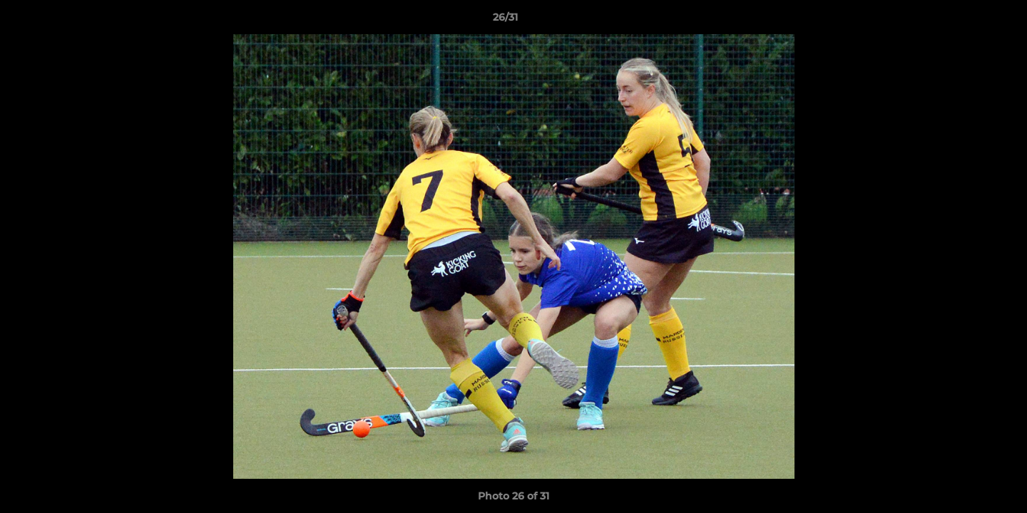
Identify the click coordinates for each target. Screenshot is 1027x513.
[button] (967, 20)
